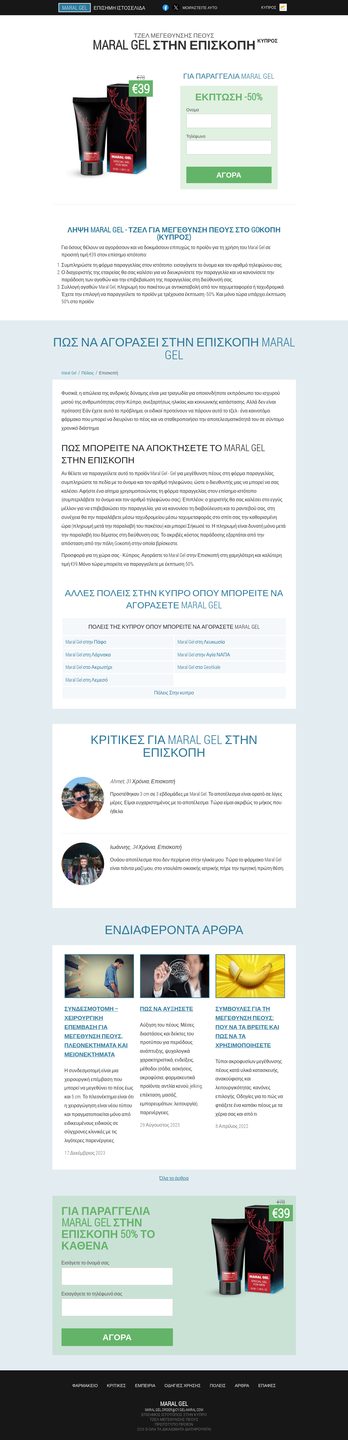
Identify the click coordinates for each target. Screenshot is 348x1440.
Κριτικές (116, 1385)
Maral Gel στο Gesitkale (199, 667)
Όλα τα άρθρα (173, 1178)
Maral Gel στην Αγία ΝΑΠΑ (204, 654)
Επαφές (267, 1385)
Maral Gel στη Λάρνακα (88, 654)
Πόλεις (218, 1385)
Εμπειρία (145, 1385)
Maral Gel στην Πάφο (85, 641)
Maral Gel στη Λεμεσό (86, 680)
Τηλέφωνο (196, 136)
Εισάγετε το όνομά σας (85, 1262)
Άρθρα (242, 1385)
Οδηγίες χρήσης (182, 1385)
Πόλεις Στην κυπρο (174, 692)
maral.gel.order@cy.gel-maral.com (174, 1409)
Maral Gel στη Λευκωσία (201, 641)
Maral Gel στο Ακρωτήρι (88, 667)
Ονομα (192, 110)
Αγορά (228, 175)
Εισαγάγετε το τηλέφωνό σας (92, 1293)
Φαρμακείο (85, 1385)
